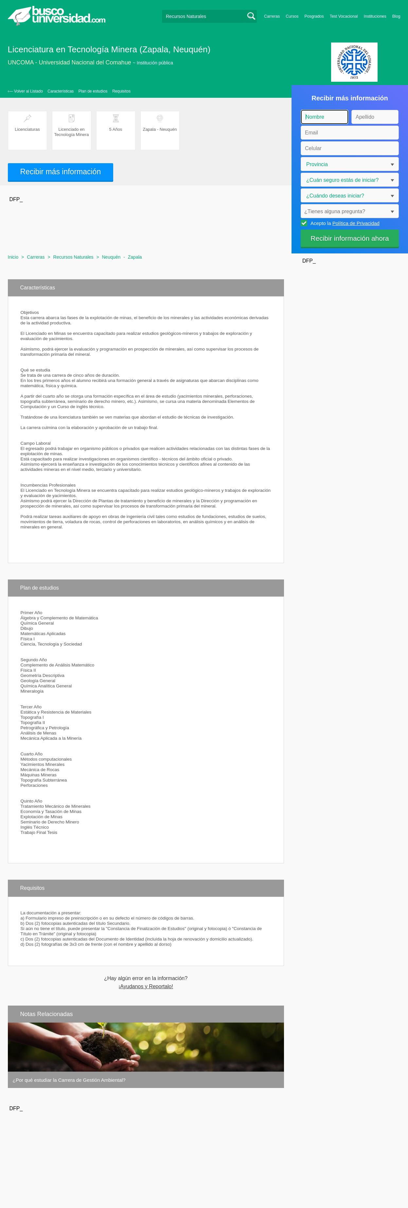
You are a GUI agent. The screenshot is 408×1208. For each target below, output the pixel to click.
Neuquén (111, 257)
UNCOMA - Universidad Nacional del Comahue (69, 62)
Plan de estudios (93, 91)
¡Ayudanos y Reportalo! (145, 986)
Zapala (135, 257)
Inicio (13, 257)
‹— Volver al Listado (25, 91)
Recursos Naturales (73, 257)
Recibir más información (60, 171)
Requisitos (121, 91)
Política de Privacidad (356, 223)
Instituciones (375, 16)
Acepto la (344, 223)
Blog (396, 16)
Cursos (292, 16)
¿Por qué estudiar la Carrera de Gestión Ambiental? (69, 1080)
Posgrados (314, 16)
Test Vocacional (344, 16)
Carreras (272, 16)
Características (60, 91)
